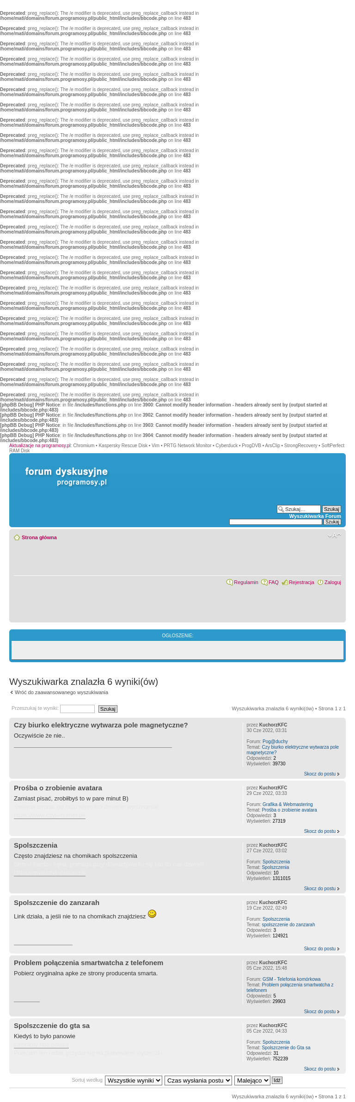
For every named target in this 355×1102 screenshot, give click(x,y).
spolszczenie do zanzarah (288, 924)
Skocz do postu (320, 773)
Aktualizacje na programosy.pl (40, 445)
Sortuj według (87, 1080)
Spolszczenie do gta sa (52, 1025)
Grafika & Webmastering (288, 804)
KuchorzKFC (273, 724)
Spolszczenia (35, 845)
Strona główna (39, 537)
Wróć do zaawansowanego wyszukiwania (61, 692)
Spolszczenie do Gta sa (286, 1047)
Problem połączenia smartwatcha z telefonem (88, 963)
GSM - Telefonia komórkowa (291, 979)
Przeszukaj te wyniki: (53, 708)
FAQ (274, 582)
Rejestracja (301, 582)
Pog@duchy (275, 741)
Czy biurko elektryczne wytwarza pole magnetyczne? (101, 725)
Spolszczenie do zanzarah (56, 902)
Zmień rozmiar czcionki (334, 535)
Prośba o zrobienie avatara (58, 788)
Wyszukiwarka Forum (315, 516)
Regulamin (246, 582)
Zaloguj (332, 582)
